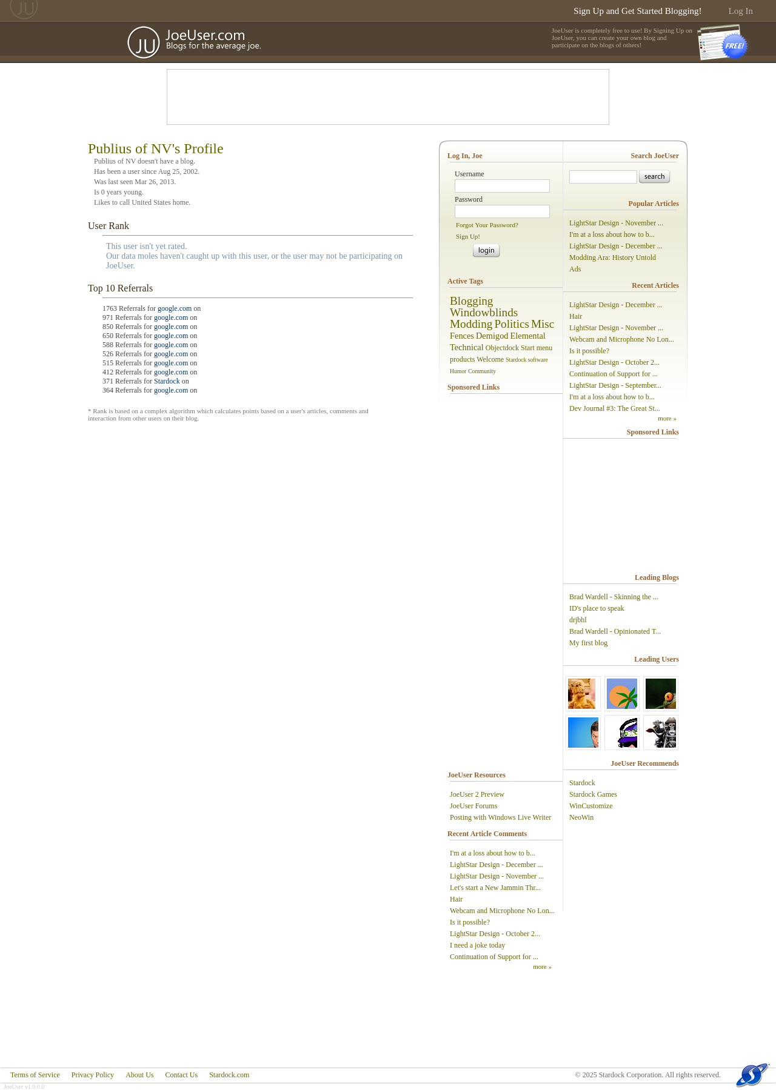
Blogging (471, 300)
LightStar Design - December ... (496, 864)
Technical (467, 347)
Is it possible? (470, 922)
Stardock (167, 381)
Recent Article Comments (487, 833)
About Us (139, 1075)
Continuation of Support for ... (494, 956)
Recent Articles (655, 285)
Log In (741, 11)
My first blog (588, 643)
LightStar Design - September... (615, 385)
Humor (458, 371)
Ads (575, 269)
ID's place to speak (596, 608)
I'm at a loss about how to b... (492, 853)
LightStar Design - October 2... (495, 933)
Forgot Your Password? (487, 224)
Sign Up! (468, 236)
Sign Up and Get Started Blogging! (637, 11)
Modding (471, 323)
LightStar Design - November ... (497, 876)
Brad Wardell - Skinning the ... (613, 597)
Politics (511, 323)
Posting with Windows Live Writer (500, 817)
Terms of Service (35, 1075)
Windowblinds (484, 312)
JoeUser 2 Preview (477, 794)
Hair (456, 899)
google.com (175, 308)
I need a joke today (477, 945)
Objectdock (502, 348)
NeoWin (581, 817)
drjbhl (578, 620)
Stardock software (527, 359)
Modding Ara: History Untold (612, 257)
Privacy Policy (93, 1075)
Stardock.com (229, 1075)
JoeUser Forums (473, 806)
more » (542, 966)
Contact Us (181, 1075)
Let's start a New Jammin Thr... (495, 887)
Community (482, 371)
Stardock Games (593, 794)
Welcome (490, 359)
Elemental (528, 336)
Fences (462, 336)
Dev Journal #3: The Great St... (614, 408)
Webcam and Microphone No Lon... (502, 910)
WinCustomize (591, 806)
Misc (542, 323)
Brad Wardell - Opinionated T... (615, 631)
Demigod (492, 336)
